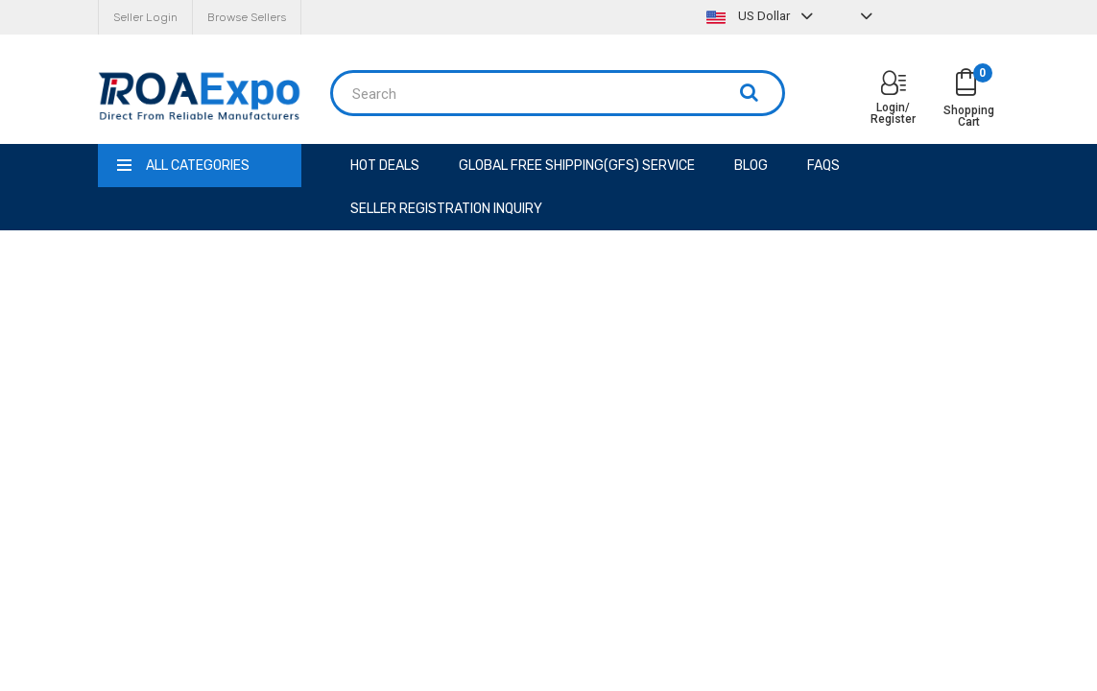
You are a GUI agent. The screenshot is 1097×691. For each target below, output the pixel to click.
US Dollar (762, 16)
